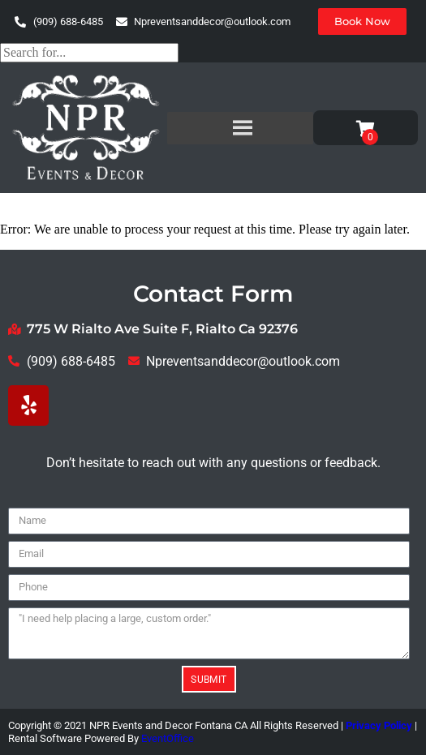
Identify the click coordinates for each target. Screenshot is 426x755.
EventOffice (167, 738)
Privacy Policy (379, 725)
